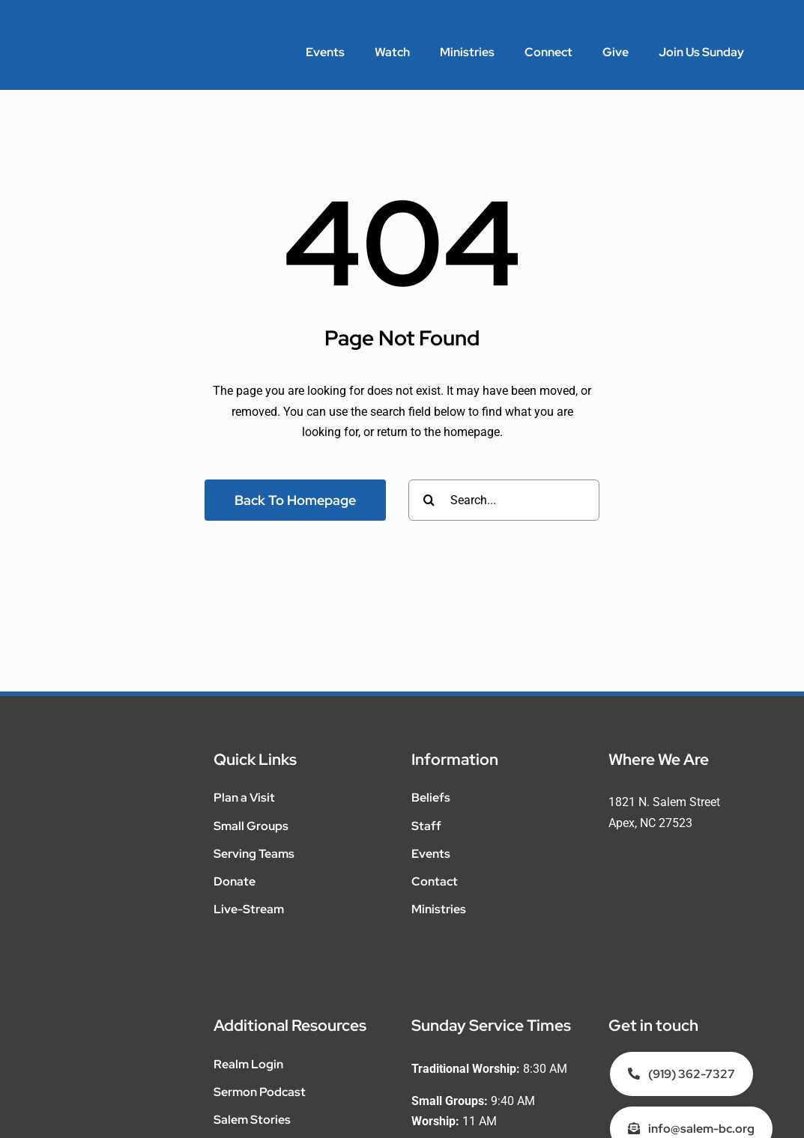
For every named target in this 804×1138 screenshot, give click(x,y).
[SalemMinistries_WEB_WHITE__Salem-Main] (120, 35)
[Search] (429, 500)
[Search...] (503, 500)
